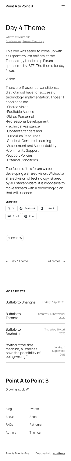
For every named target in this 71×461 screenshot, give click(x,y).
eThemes (54, 261)
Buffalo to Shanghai (21, 302)
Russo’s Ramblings (33, 41)
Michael (23, 37)
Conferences (13, 41)
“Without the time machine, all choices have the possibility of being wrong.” (23, 351)
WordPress (59, 453)
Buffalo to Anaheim (13, 331)
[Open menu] (63, 6)
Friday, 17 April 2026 (53, 302)
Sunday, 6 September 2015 (58, 350)
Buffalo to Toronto (13, 316)
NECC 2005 (15, 238)
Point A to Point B (19, 6)
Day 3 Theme (19, 261)
